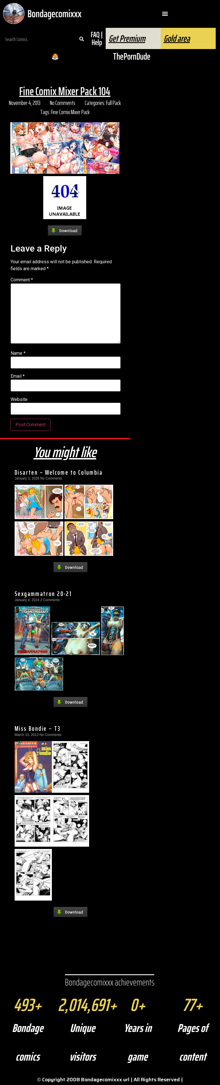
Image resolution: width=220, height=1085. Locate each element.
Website (19, 399)
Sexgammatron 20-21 (43, 594)
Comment (22, 280)
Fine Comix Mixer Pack (70, 112)
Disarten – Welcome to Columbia (59, 472)
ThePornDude (131, 56)
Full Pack (113, 103)
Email (18, 376)
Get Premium (127, 38)
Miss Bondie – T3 (37, 728)
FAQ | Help (97, 38)
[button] (165, 13)
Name (18, 353)
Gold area (177, 38)
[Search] (81, 39)
